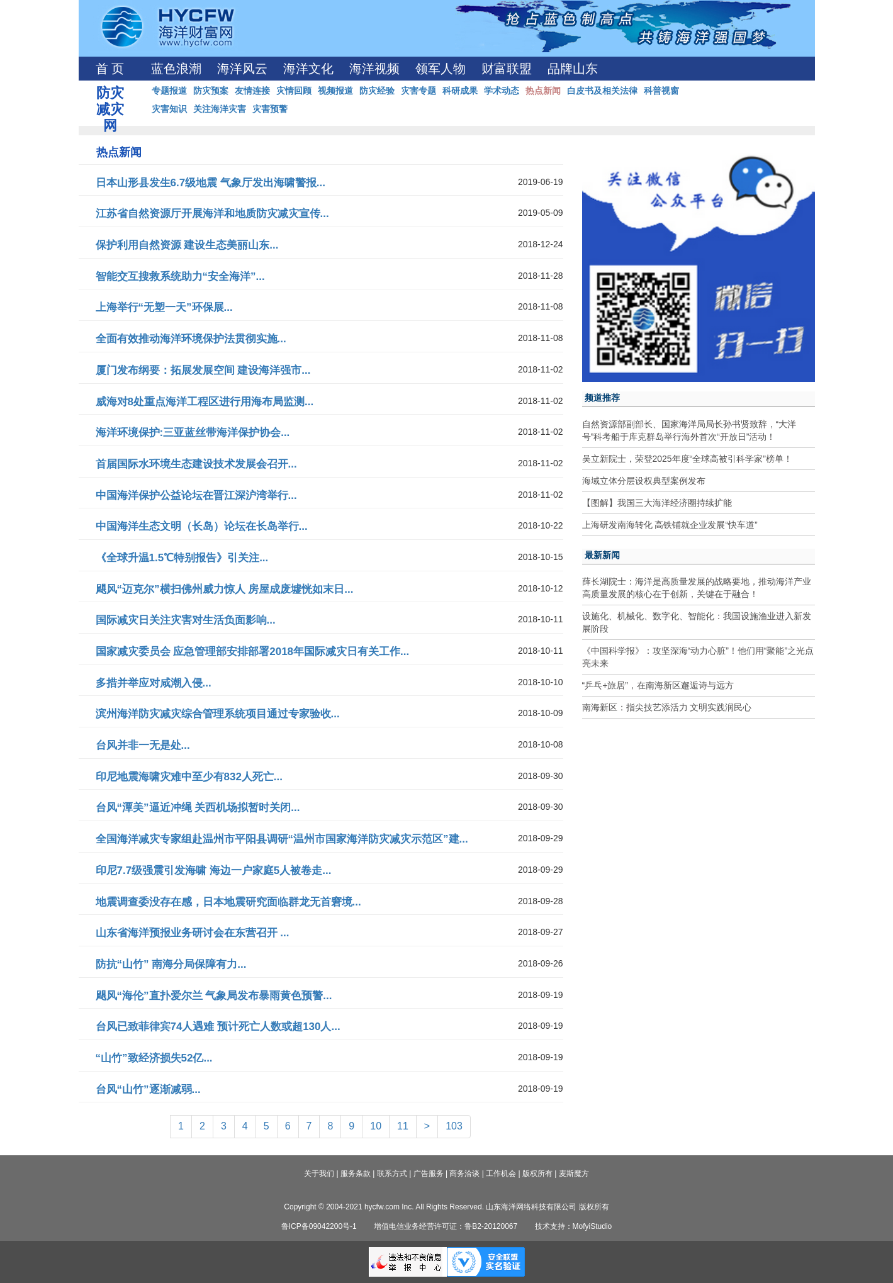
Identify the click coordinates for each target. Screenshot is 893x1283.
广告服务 (428, 1173)
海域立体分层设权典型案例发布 (643, 481)
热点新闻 (543, 91)
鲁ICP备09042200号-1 (319, 1226)
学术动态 (501, 91)
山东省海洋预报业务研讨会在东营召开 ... (192, 933)
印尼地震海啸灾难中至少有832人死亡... (189, 777)
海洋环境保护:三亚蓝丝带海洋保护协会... (193, 433)
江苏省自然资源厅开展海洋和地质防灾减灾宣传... (212, 214)
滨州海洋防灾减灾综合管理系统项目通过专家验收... (218, 714)
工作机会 (501, 1173)
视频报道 (335, 91)
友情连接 (252, 91)
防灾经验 (377, 91)
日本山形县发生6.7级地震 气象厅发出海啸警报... (211, 183)
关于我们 (319, 1173)
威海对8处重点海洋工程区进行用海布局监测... (205, 402)
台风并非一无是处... (143, 745)
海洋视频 (374, 69)
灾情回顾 (294, 91)
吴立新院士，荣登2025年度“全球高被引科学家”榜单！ (687, 459)
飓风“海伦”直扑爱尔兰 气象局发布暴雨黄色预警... (214, 996)
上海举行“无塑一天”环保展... (164, 307)
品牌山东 (573, 69)
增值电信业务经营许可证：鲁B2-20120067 (445, 1226)
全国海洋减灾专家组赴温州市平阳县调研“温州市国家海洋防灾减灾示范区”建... (282, 839)
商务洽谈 (464, 1173)
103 (454, 1126)
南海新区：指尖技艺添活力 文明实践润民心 (667, 707)
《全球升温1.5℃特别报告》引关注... (182, 558)
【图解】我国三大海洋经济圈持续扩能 (657, 503)
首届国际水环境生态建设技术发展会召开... (196, 464)
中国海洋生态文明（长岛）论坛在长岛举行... (202, 526)
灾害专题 (418, 91)
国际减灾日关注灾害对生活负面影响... (186, 620)
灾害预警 (270, 109)
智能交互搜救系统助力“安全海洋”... (180, 277)
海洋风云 (242, 69)
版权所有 (537, 1173)
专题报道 (169, 91)
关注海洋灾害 (219, 109)
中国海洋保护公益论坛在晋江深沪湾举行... (196, 495)
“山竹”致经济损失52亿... (154, 1058)
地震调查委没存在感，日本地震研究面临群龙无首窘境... (228, 902)
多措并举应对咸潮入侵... (153, 683)
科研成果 (460, 91)
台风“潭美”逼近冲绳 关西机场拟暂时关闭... (198, 808)
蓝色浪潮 (176, 69)
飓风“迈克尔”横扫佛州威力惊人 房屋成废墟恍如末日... (225, 589)
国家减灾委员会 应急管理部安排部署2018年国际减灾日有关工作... (253, 652)
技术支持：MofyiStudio (573, 1226)
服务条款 (355, 1173)
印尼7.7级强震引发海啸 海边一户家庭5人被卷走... (214, 871)
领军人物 (440, 69)
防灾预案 (210, 91)
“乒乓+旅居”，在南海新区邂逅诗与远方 (658, 685)
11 (402, 1126)
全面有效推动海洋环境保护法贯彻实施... (191, 339)
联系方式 (392, 1173)
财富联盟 (506, 69)
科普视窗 (661, 91)
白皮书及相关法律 (602, 91)
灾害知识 (169, 109)
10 (375, 1126)
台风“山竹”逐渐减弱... (148, 1089)
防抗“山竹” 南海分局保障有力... (171, 964)
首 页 (110, 69)
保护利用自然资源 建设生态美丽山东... (187, 245)
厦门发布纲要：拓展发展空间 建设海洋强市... (203, 370)
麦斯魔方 (574, 1173)
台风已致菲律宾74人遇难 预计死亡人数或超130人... (218, 1027)
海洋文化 (308, 69)
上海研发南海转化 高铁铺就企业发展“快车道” (670, 525)
